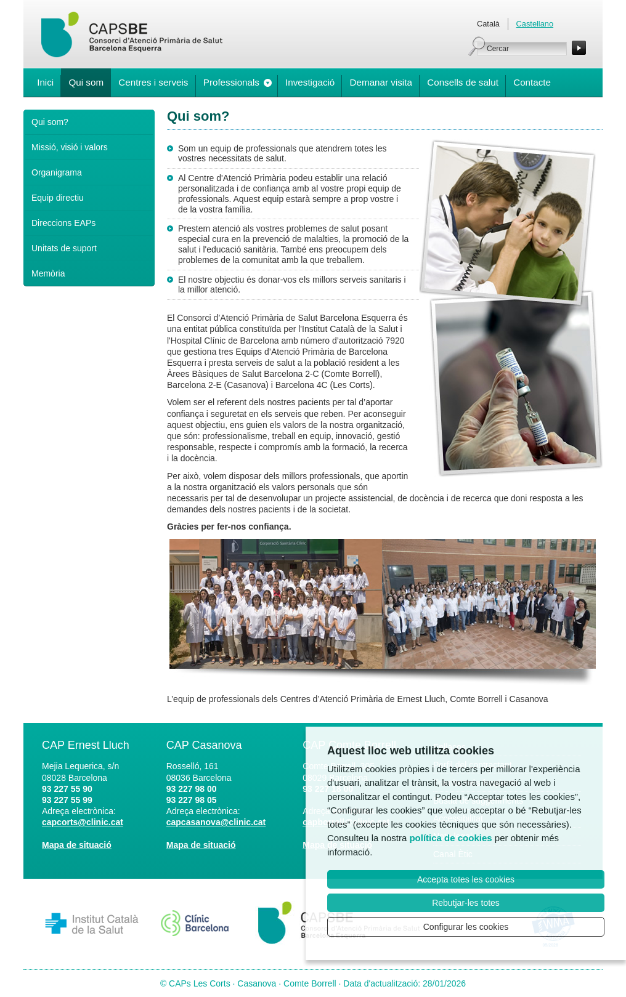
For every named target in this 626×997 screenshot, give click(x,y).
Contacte (532, 82)
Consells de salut (462, 82)
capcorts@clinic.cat (82, 822)
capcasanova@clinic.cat (216, 822)
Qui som (86, 82)
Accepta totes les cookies (465, 879)
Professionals (231, 82)
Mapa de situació (77, 845)
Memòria (48, 273)
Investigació (310, 82)
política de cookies (450, 838)
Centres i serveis (153, 82)
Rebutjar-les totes (466, 903)
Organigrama (56, 172)
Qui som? (49, 122)
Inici (45, 82)
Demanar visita (381, 82)
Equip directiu (57, 198)
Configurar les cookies (466, 927)
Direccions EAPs (63, 223)
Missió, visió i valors (69, 147)
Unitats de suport (64, 248)
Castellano (534, 23)
